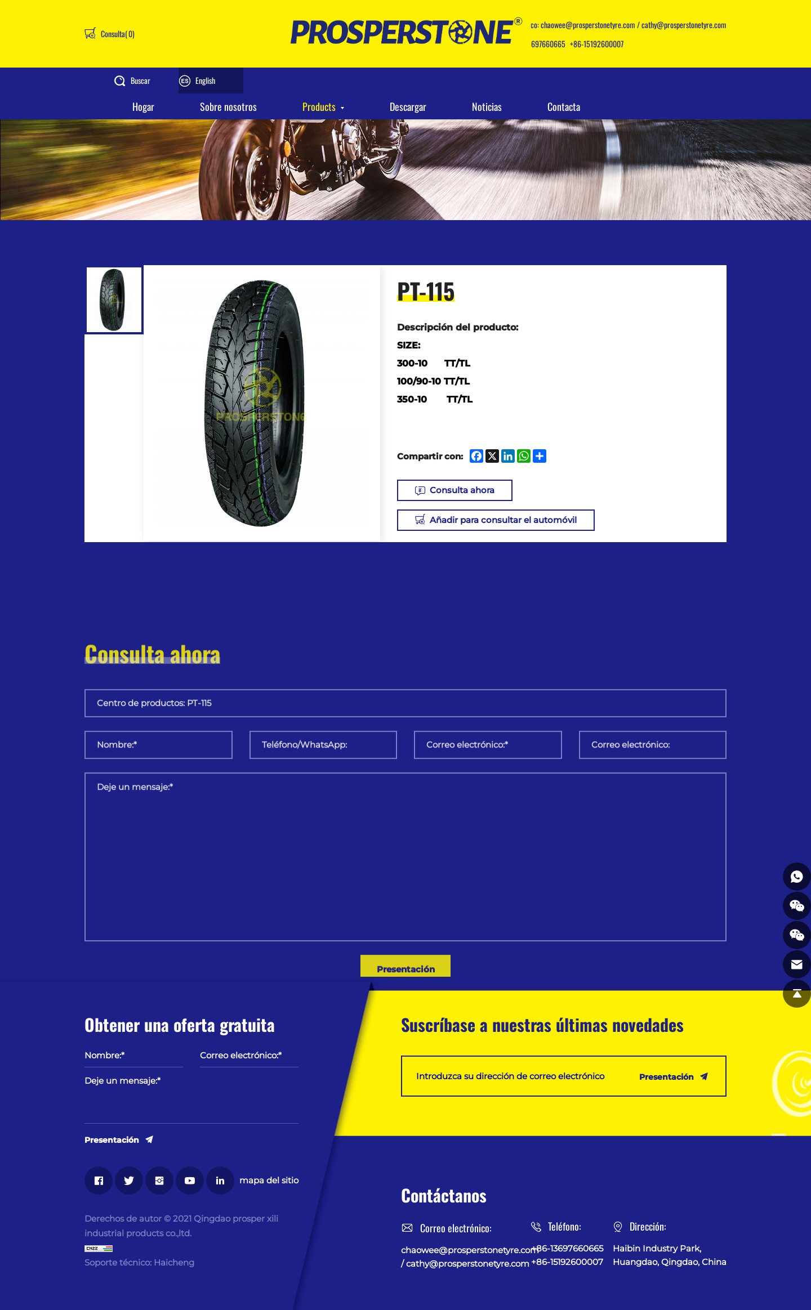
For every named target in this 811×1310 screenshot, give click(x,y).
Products (319, 106)
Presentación (111, 1139)
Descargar (408, 106)
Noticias (487, 106)
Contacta (563, 106)
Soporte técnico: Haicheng (139, 1262)
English (205, 80)
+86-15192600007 (596, 44)
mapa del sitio (268, 1180)
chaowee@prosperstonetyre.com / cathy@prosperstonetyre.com (634, 24)
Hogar (143, 106)
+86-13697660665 (538, 44)
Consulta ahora (462, 490)
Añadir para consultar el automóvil (503, 520)
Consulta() (117, 33)
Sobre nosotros (228, 106)
